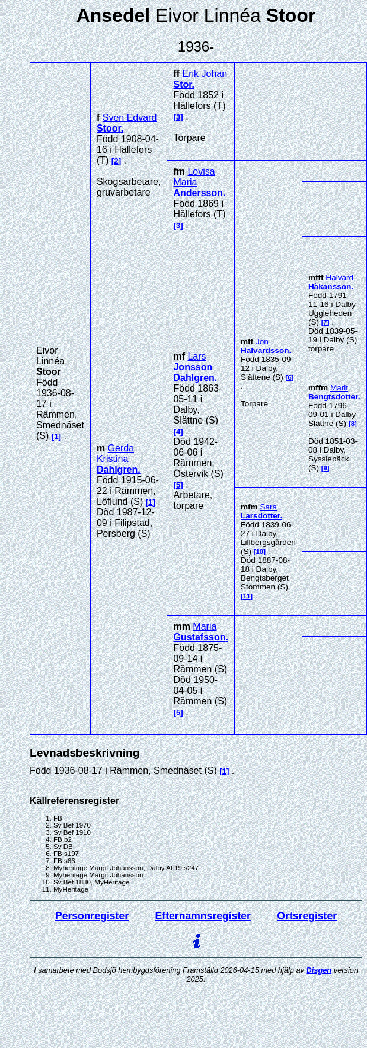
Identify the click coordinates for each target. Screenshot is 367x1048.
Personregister (92, 916)
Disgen (319, 970)
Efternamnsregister (203, 916)
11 (247, 596)
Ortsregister (307, 916)
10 (260, 551)
